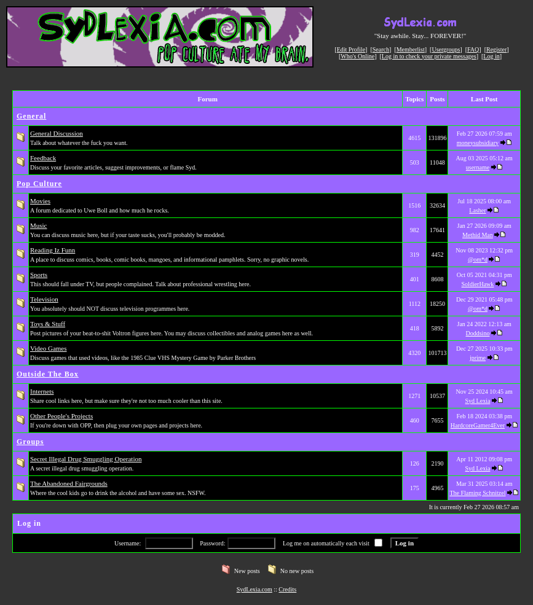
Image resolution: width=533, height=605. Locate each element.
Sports (38, 274)
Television (44, 299)
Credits (287, 589)
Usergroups (446, 49)
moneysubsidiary (478, 142)
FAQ (473, 49)
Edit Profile (351, 49)
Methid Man (477, 235)
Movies (40, 201)
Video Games (48, 348)
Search (381, 49)
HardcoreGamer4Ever (478, 425)
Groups (30, 441)
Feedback (43, 158)
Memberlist (411, 49)
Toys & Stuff (47, 323)
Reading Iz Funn (52, 250)
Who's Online (357, 56)
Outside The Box (48, 374)
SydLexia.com (254, 589)
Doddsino (478, 333)
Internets (41, 391)
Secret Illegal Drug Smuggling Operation (85, 459)
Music (38, 225)
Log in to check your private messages (429, 56)
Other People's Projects (61, 416)
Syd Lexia (478, 400)
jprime (478, 357)
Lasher (477, 210)
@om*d (478, 259)
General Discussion (56, 133)
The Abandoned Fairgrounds (69, 483)
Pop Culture (39, 183)
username (477, 167)
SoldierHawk (478, 284)
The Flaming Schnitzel (477, 493)
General (31, 116)
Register (496, 49)
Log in (491, 56)
